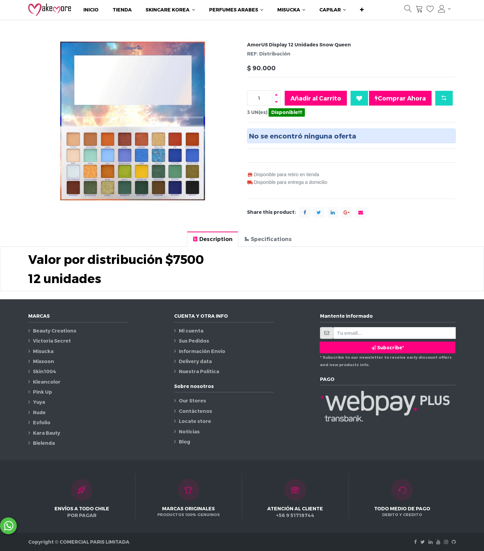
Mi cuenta (191, 330)
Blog (184, 441)
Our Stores (192, 400)
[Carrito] (419, 10)
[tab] (212, 238)
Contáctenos (195, 411)
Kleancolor (47, 382)
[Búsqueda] (408, 10)
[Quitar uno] (276, 101)
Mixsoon (43, 361)
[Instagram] (446, 542)
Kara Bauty (46, 433)
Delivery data (195, 361)
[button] (361, 10)
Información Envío (202, 351)
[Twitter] (422, 542)
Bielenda (44, 443)
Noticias (189, 431)
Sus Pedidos (194, 341)
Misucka (43, 351)
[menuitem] (91, 10)
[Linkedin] (431, 542)
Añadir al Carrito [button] (315, 98)
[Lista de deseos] (430, 10)
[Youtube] (438, 542)
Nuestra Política (199, 371)
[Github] (454, 542)
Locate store (195, 421)
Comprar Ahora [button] (400, 98)
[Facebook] (415, 542)
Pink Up (42, 392)
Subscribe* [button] (387, 347)
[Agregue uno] (276, 94)
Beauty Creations (54, 330)
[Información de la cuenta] (444, 8)
